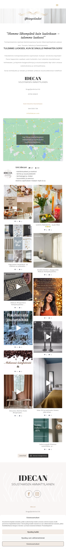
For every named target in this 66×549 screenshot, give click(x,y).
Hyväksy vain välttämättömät (33, 538)
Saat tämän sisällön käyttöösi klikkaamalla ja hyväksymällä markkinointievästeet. (33, 139)
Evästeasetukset (33, 544)
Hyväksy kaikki (33, 532)
